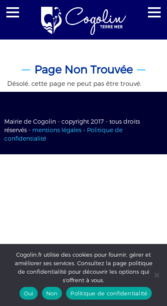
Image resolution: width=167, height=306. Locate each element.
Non (52, 293)
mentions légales (56, 129)
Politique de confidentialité (109, 293)
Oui (28, 293)
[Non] (156, 275)
